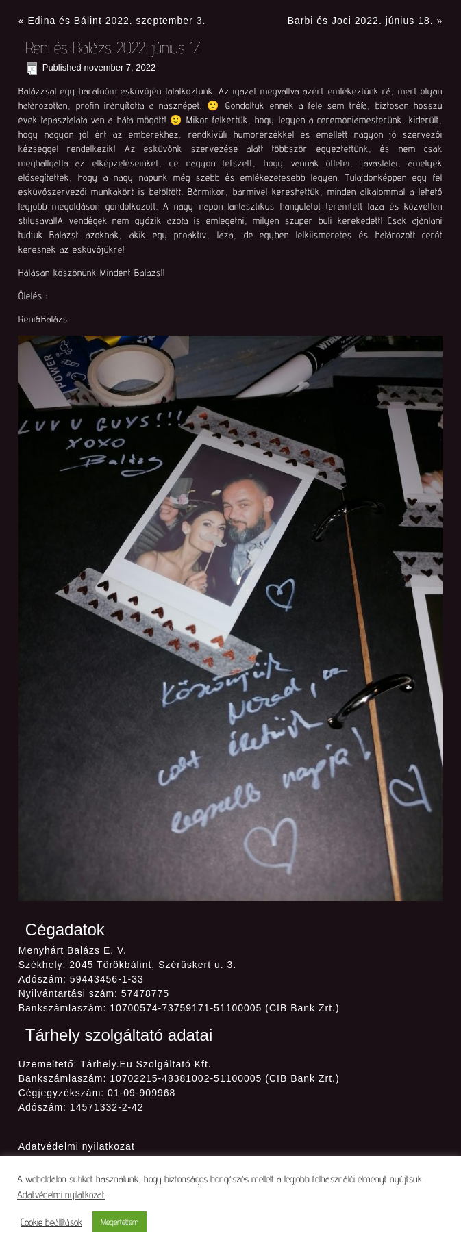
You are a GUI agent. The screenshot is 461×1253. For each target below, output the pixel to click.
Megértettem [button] (119, 1221)
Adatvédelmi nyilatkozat (76, 1146)
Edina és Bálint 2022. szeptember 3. (116, 20)
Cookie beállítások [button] (51, 1222)
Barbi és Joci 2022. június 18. (361, 20)
